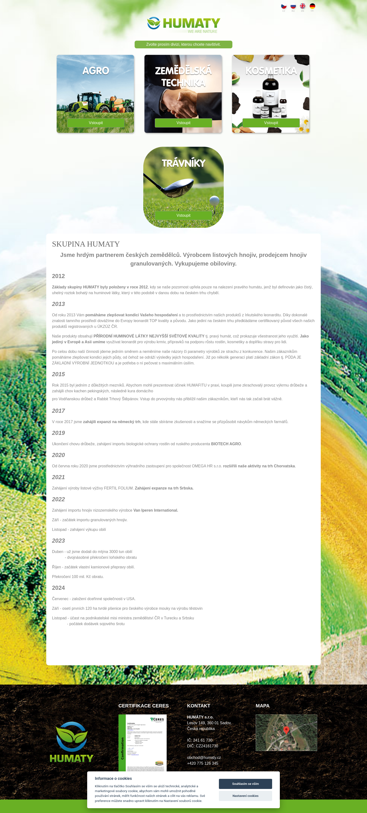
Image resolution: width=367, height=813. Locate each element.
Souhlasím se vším (245, 784)
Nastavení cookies (246, 796)
